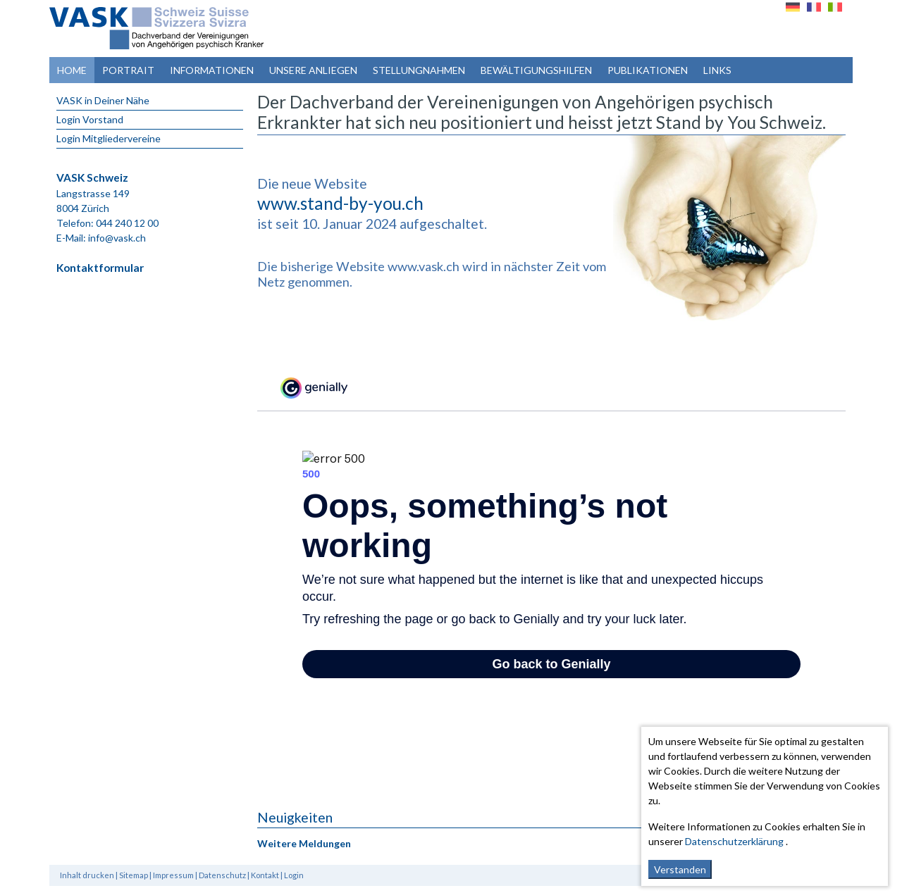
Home (72, 70)
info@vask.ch (117, 238)
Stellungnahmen (419, 70)
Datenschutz (222, 875)
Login (294, 875)
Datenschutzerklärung (734, 841)
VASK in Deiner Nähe (102, 100)
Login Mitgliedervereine (108, 138)
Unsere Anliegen (313, 70)
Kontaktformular (100, 267)
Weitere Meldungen (304, 843)
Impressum (173, 875)
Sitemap (133, 875)
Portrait (128, 70)
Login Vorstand (89, 119)
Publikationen (647, 70)
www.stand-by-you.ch (340, 203)
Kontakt (265, 875)
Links (717, 70)
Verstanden (680, 869)
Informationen (212, 70)
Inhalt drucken (87, 875)
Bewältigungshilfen (536, 70)
